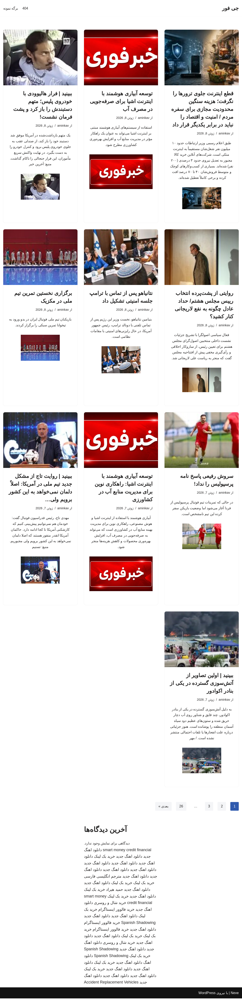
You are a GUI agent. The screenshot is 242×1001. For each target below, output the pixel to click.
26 (181, 809)
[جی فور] (230, 8)
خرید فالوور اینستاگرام (116, 912)
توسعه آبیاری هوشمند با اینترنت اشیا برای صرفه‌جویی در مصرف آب (121, 101)
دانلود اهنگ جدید (129, 859)
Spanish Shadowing (138, 925)
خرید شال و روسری (110, 905)
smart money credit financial (127, 852)
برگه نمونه (10, 8)
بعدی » (163, 809)
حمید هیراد (114, 892)
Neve (235, 995)
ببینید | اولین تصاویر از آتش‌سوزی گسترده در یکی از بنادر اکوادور (201, 685)
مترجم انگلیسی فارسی (102, 879)
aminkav (224, 133)
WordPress (207, 995)
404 (25, 8)
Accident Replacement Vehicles (111, 985)
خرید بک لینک (104, 859)
